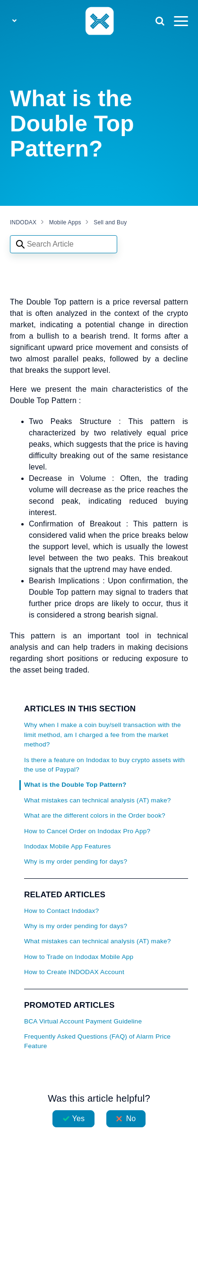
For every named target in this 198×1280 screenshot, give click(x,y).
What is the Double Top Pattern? (75, 784)
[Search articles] (63, 244)
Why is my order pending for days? (75, 861)
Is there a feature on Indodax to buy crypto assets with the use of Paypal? (104, 764)
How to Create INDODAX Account (74, 972)
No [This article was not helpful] (131, 1118)
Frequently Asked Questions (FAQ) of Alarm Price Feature (97, 1041)
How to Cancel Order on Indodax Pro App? (87, 831)
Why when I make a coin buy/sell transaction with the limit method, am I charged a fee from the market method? (102, 734)
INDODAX (23, 222)
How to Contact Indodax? (61, 910)
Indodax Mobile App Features (67, 846)
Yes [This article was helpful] (78, 1118)
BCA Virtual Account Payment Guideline (83, 1021)
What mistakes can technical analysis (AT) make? (97, 800)
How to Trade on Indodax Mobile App (78, 956)
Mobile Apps (65, 222)
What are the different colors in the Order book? (94, 815)
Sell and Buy (110, 222)
